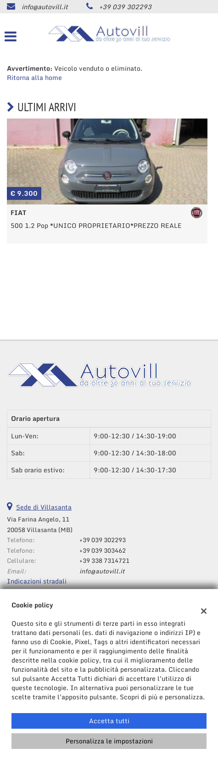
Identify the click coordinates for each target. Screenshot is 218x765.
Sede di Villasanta (44, 507)
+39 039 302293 (125, 6)
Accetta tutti (109, 720)
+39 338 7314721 (104, 560)
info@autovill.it (45, 6)
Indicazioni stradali (37, 581)
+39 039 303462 (102, 550)
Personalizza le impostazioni (109, 741)
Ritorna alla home (34, 77)
